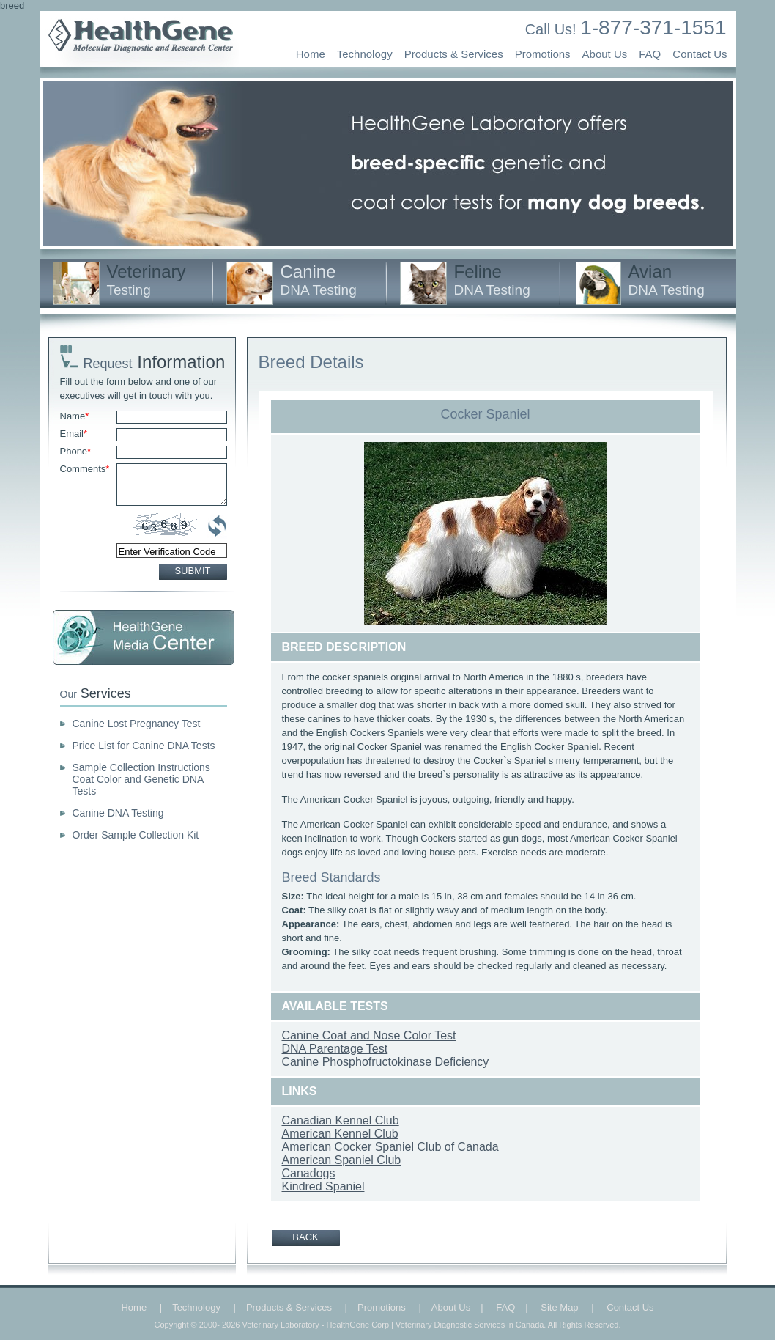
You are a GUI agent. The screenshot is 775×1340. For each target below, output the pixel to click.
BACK (305, 1237)
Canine (319, 280)
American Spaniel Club (341, 1160)
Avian (666, 280)
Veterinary (146, 280)
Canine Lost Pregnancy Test (137, 723)
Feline (492, 280)
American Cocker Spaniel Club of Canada (390, 1147)
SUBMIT (192, 570)
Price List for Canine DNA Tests (144, 745)
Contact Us (699, 54)
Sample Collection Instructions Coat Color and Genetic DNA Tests (141, 779)
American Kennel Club (340, 1133)
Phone (76, 451)
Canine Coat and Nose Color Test (369, 1035)
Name (74, 416)
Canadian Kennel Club (340, 1120)
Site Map (559, 1307)
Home (310, 54)
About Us (605, 54)
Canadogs (308, 1173)
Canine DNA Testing (118, 813)
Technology (365, 54)
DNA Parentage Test (335, 1048)
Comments (85, 468)
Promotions (543, 54)
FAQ (650, 54)
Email (74, 433)
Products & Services (453, 54)
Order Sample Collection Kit (136, 835)
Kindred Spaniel (323, 1186)
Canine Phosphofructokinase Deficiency (385, 1062)
